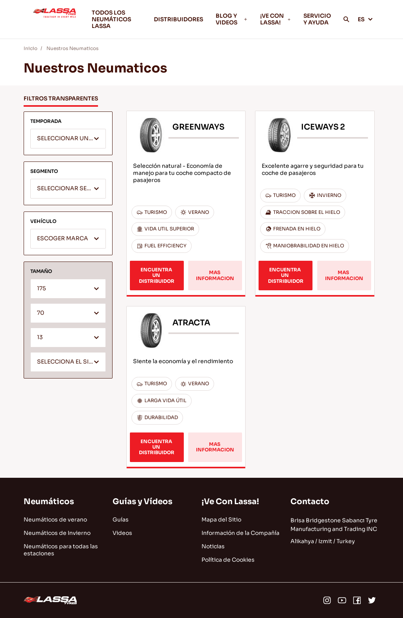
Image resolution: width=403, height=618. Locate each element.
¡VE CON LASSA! (275, 19)
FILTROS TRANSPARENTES (61, 98)
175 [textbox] (41, 288)
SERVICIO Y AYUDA (317, 19)
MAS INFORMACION (215, 275)
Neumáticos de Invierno (57, 532)
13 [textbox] (40, 337)
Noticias (213, 546)
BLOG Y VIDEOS (232, 19)
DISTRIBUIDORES (178, 19)
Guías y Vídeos (142, 502)
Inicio (30, 48)
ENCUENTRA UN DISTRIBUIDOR (156, 275)
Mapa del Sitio (221, 519)
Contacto (309, 502)
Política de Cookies (228, 559)
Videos (122, 532)
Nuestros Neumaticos (72, 48)
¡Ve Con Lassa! (230, 502)
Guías (121, 519)
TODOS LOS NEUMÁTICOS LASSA (111, 19)
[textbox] (68, 139)
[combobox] (68, 138)
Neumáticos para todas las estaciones (61, 550)
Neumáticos (49, 502)
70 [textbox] (40, 313)
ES (365, 19)
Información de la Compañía (240, 532)
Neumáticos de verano (55, 519)
